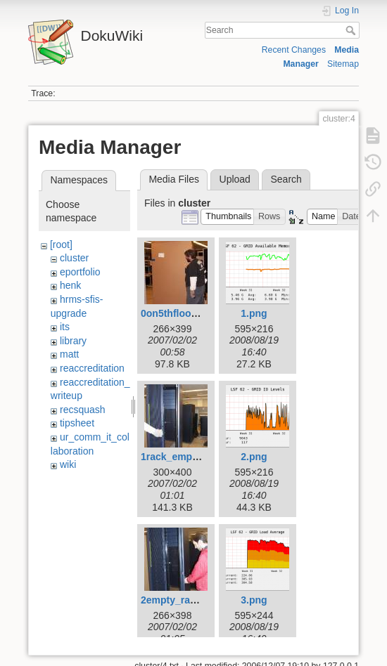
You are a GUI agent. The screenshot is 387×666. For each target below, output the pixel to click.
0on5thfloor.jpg (176, 313)
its (65, 326)
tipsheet (77, 423)
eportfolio (80, 272)
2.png (254, 456)
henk (70, 285)
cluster (74, 257)
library (73, 340)
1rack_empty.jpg (179, 456)
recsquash (83, 409)
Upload (235, 179)
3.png (254, 600)
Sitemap (343, 64)
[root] (61, 244)
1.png (254, 313)
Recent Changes (294, 50)
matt (69, 354)
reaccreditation (92, 368)
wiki (68, 464)
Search (352, 30)
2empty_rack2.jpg (182, 600)
